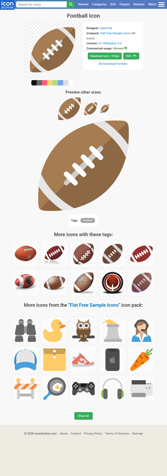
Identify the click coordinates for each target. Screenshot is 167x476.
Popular (124, 4)
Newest (83, 4)
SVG (113, 4)
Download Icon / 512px (104, 56)
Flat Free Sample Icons (115, 33)
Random (139, 4)
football (87, 220)
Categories (99, 4)
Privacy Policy (93, 433)
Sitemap (137, 433)
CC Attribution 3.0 (110, 43)
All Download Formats (113, 63)
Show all (83, 416)
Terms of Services (117, 433)
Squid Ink (106, 28)
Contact (76, 433)
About (64, 433)
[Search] (71, 4)
